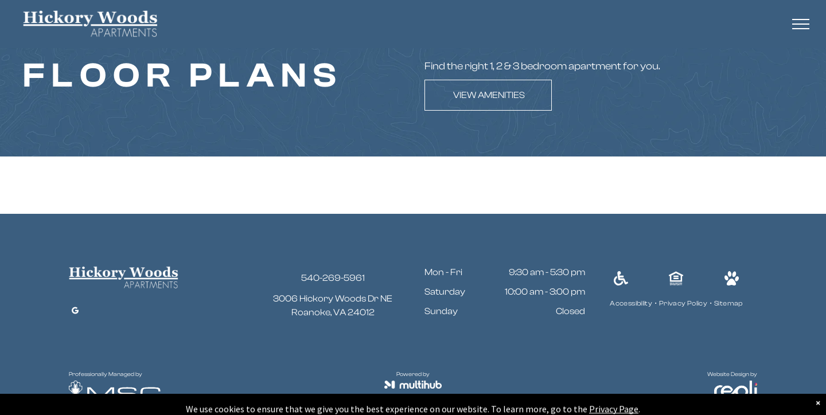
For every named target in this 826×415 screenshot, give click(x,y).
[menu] (801, 24)
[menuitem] (631, 303)
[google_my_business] (75, 312)
